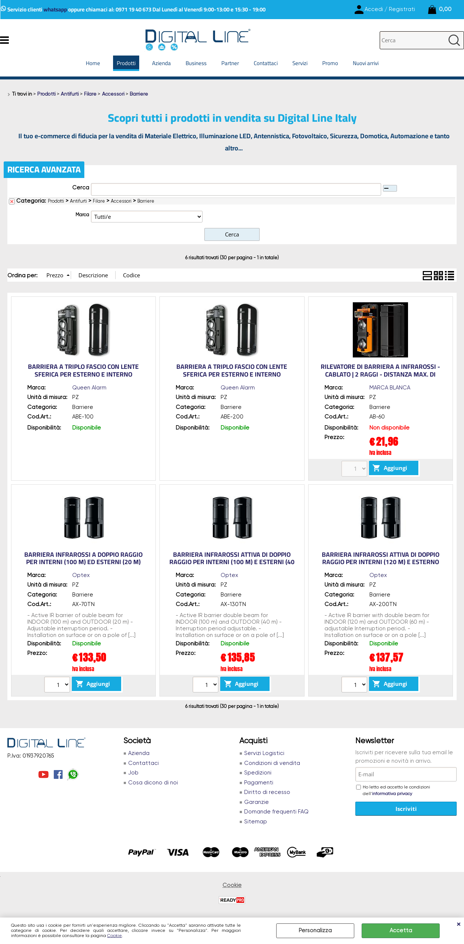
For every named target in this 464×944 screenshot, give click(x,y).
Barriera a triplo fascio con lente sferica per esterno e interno (83, 370)
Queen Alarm (89, 388)
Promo (330, 63)
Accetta (401, 930)
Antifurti (78, 201)
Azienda (161, 63)
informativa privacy (392, 794)
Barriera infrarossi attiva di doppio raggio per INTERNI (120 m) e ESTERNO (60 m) (380, 562)
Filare (99, 201)
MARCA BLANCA (389, 388)
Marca (82, 215)
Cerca (80, 187)
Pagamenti (258, 783)
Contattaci (266, 63)
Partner (230, 63)
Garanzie (256, 802)
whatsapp (55, 9)
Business (196, 63)
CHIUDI (458, 925)
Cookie (114, 936)
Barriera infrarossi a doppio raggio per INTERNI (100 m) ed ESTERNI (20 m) (83, 558)
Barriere (145, 201)
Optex (81, 575)
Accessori (121, 201)
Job (133, 773)
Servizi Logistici (264, 753)
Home (93, 63)
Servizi (299, 63)
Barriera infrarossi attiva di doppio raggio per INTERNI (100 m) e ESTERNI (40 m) (232, 562)
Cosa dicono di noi (153, 783)
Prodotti (126, 63)
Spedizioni (257, 773)
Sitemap (255, 821)
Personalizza (315, 930)
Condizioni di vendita (272, 763)
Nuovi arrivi (366, 63)
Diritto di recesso (267, 792)
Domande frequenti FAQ (276, 812)
